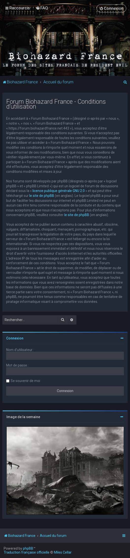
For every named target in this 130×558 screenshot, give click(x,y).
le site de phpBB (41, 196)
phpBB (28, 548)
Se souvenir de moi (25, 381)
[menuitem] (42, 8)
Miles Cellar (63, 552)
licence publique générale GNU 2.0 (58, 191)
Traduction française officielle (26, 552)
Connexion (14, 338)
